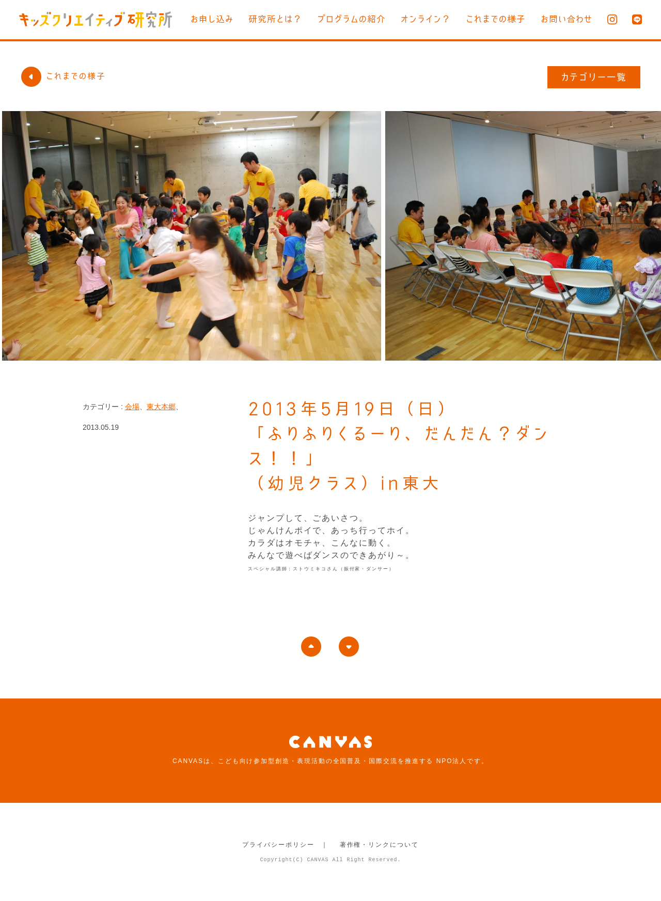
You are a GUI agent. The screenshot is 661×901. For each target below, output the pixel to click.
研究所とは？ (275, 18)
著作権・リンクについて (379, 844)
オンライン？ (426, 18)
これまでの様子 (496, 18)
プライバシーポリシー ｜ (285, 844)
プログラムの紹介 (351, 18)
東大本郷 (161, 406)
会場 (132, 406)
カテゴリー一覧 (594, 77)
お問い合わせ (566, 18)
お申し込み (212, 18)
